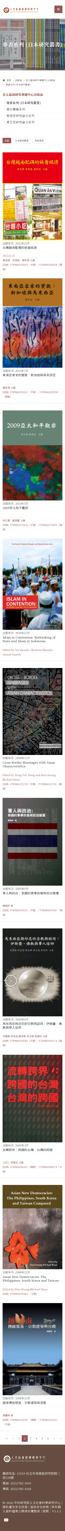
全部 (7, 140)
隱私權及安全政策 (15, 1507)
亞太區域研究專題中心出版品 (40, 80)
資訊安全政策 (39, 1507)
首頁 (7, 80)
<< (6, 1438)
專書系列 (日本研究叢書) (18, 84)
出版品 (18, 80)
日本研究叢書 (22, 140)
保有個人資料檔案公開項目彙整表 (32, 1509)
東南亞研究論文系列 (20, 115)
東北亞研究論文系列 (20, 122)
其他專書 (39, 140)
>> (60, 1438)
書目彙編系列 (15, 109)
